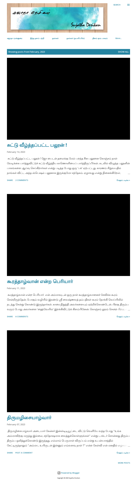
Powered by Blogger (68, 473)
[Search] (116, 4)
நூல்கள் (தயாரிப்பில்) (75, 38)
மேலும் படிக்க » (123, 180)
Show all (123, 51)
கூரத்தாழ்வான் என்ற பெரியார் (40, 281)
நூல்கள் (55, 38)
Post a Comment (24, 452)
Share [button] (10, 180)
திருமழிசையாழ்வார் (29, 417)
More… (118, 38)
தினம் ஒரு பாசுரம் (100, 38)
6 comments (21, 316)
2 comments (21, 180)
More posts (124, 463)
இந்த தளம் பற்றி (37, 38)
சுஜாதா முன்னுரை (14, 38)
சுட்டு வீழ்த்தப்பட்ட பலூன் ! (37, 145)
